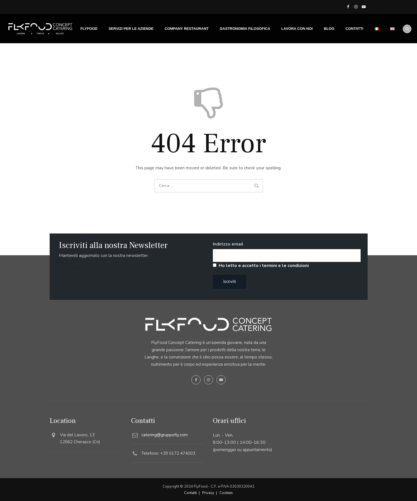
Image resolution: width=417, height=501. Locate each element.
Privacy (208, 492)
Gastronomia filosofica (238, 58)
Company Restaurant (180, 58)
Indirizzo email (228, 244)
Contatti (347, 58)
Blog (322, 58)
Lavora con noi (290, 58)
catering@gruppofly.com (164, 435)
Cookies (226, 492)
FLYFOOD (82, 58)
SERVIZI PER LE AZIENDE (124, 58)
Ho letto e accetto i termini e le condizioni (264, 265)
